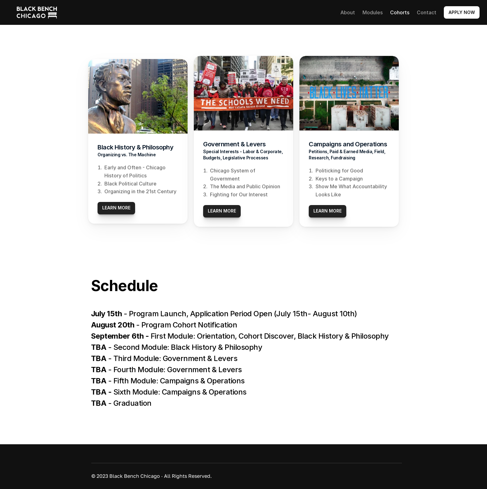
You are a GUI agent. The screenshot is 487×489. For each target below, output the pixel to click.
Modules (372, 12)
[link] (36, 12)
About (347, 12)
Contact (426, 12)
